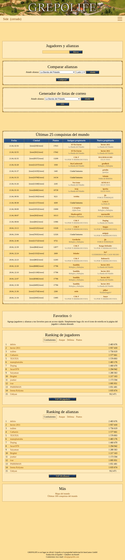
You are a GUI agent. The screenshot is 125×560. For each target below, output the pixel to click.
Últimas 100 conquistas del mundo (62, 496)
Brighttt (13, 376)
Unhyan (13, 394)
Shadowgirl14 (76, 214)
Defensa (70, 340)
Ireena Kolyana (16, 390)
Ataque (62, 340)
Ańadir (92, 72)
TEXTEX (14, 358)
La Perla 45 (105, 204)
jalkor (105, 290)
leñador (76, 253)
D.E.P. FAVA (105, 160)
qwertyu (105, 172)
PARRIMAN (15, 387)
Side (6, 19)
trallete (13, 351)
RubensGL (105, 258)
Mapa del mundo (62, 494)
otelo (76, 291)
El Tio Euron (76, 145)
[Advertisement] (62, 32)
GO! (62, 104)
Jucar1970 (14, 369)
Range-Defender (105, 246)
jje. (105, 195)
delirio (13, 344)
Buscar (76, 52)
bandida (76, 265)
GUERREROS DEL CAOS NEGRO (105, 254)
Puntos (79, 340)
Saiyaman (14, 373)
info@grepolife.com (71, 557)
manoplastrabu (16, 362)
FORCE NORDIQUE (105, 197)
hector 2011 (105, 145)
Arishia (76, 196)
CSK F (76, 157)
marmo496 (105, 214)
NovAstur (76, 183)
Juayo (105, 296)
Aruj (76, 189)
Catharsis (14, 355)
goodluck (105, 164)
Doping (105, 220)
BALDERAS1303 (105, 157)
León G (105, 202)
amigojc (105, 233)
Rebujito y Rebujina (105, 166)
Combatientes (50, 340)
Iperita (105, 189)
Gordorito (76, 239)
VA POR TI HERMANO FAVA (76, 160)
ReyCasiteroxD (76, 164)
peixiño (105, 170)
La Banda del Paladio (76, 147)
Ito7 (105, 252)
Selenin (105, 176)
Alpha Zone (76, 210)
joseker (13, 380)
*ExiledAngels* (105, 292)
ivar (12, 383)
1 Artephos (76, 208)
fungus (105, 227)
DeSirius (105, 208)
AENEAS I (105, 183)
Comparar (62, 80)
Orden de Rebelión (105, 179)
